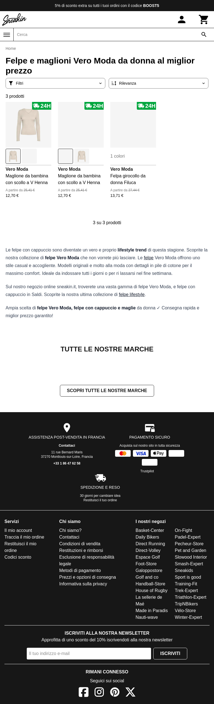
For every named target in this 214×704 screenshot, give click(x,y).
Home (11, 48)
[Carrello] (204, 19)
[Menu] (6, 34)
